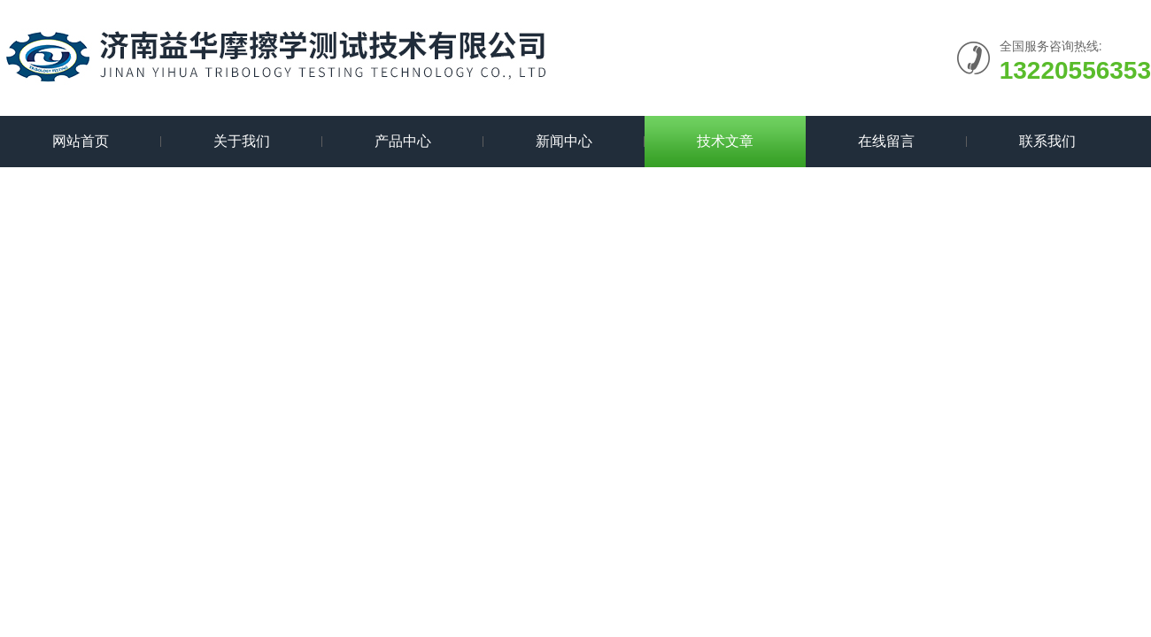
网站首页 (80, 141)
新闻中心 (564, 141)
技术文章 (725, 141)
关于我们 (241, 141)
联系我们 (1047, 141)
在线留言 (886, 141)
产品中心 (403, 141)
